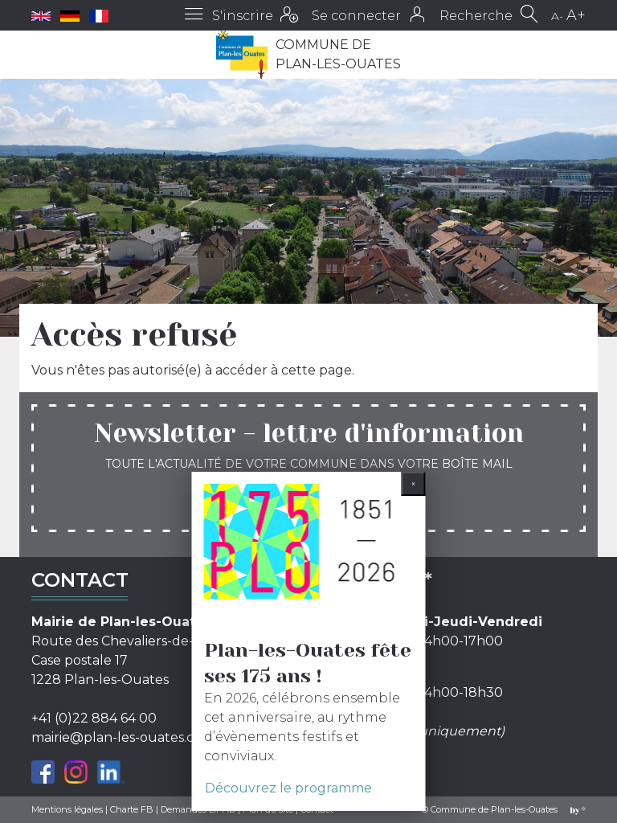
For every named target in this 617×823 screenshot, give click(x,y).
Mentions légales (67, 809)
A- (557, 16)
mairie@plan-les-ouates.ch (116, 737)
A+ (576, 15)
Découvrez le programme (288, 788)
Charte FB (131, 809)
